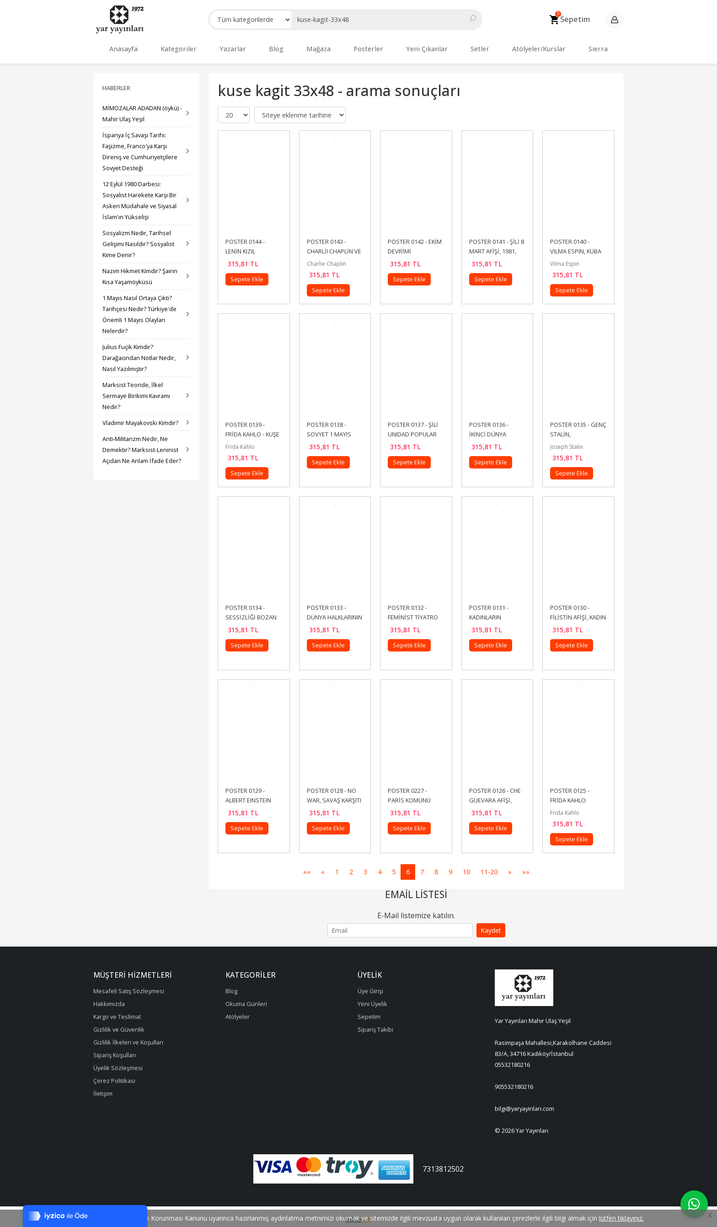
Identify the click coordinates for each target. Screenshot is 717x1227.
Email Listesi (416, 889)
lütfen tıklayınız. (621, 1218)
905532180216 (514, 1082)
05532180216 (512, 1060)
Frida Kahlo (240, 442)
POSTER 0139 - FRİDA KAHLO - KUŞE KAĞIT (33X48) (253, 429)
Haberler (116, 83)
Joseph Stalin (566, 442)
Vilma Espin (564, 259)
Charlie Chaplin (326, 259)
